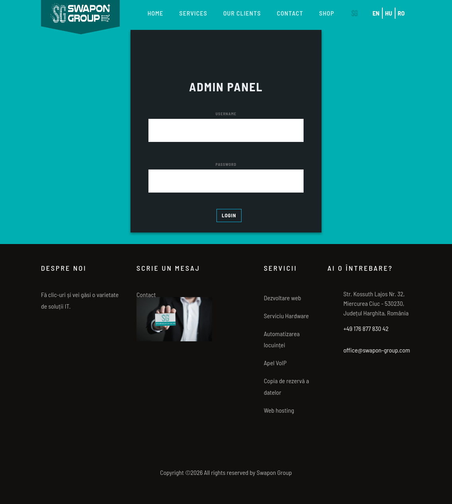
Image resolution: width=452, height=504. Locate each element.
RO (401, 13)
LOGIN (229, 215)
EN (376, 13)
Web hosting (279, 410)
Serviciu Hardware (286, 315)
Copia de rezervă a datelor (286, 386)
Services (193, 13)
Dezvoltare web (282, 297)
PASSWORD (226, 164)
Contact (290, 13)
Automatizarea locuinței (282, 339)
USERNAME (226, 113)
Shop (326, 13)
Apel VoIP (275, 362)
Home (156, 13)
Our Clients (242, 13)
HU (388, 13)
